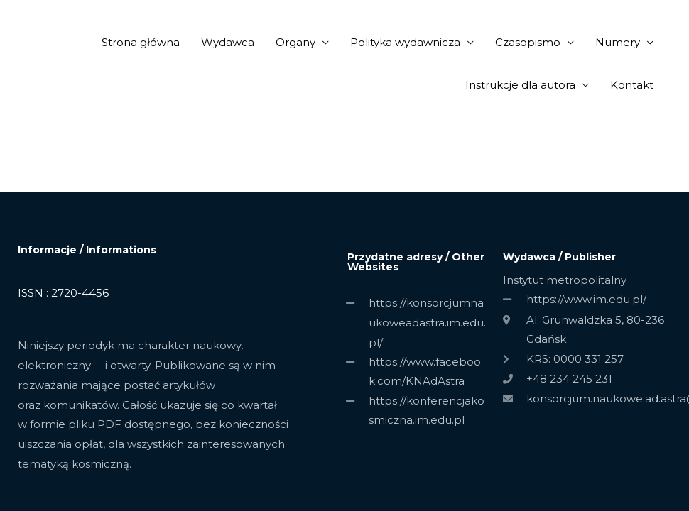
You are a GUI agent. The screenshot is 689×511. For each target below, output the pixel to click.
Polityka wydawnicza (405, 42)
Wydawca (227, 42)
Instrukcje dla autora (520, 85)
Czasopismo (527, 42)
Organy (295, 42)
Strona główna (141, 42)
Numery (617, 42)
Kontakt (631, 85)
